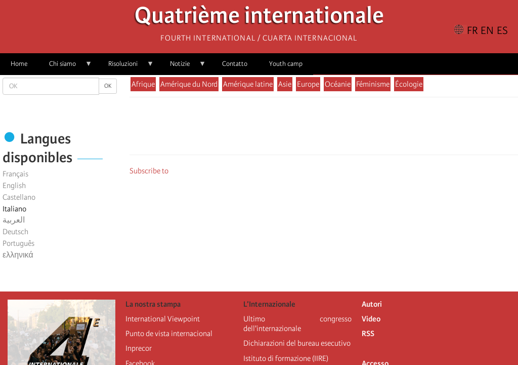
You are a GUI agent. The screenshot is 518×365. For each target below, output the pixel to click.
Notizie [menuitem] (182, 67)
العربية (14, 220)
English (14, 185)
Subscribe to (149, 170)
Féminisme (373, 84)
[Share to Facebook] (295, 129)
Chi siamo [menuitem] (65, 67)
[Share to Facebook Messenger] (324, 129)
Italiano (14, 208)
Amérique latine (248, 84)
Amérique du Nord (189, 84)
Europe (308, 84)
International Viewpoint (162, 318)
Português (18, 243)
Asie (284, 84)
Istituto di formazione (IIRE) (285, 358)
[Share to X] (310, 129)
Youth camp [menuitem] (286, 63)
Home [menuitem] (19, 63)
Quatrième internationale (259, 18)
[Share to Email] (338, 129)
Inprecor (138, 348)
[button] (352, 129)
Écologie (408, 84)
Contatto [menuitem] (234, 63)
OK (107, 86)
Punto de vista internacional (168, 333)
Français (15, 173)
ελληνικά (18, 255)
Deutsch (15, 231)
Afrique (143, 84)
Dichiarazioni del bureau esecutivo (297, 343)
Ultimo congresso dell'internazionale (297, 323)
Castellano (19, 197)
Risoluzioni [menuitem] (126, 67)
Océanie (338, 84)
